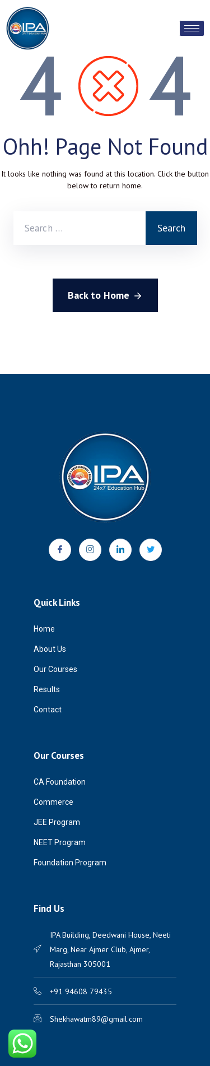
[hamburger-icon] (191, 28)
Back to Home (105, 296)
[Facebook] (60, 550)
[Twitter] (150, 550)
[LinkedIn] (120, 550)
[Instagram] (90, 550)
